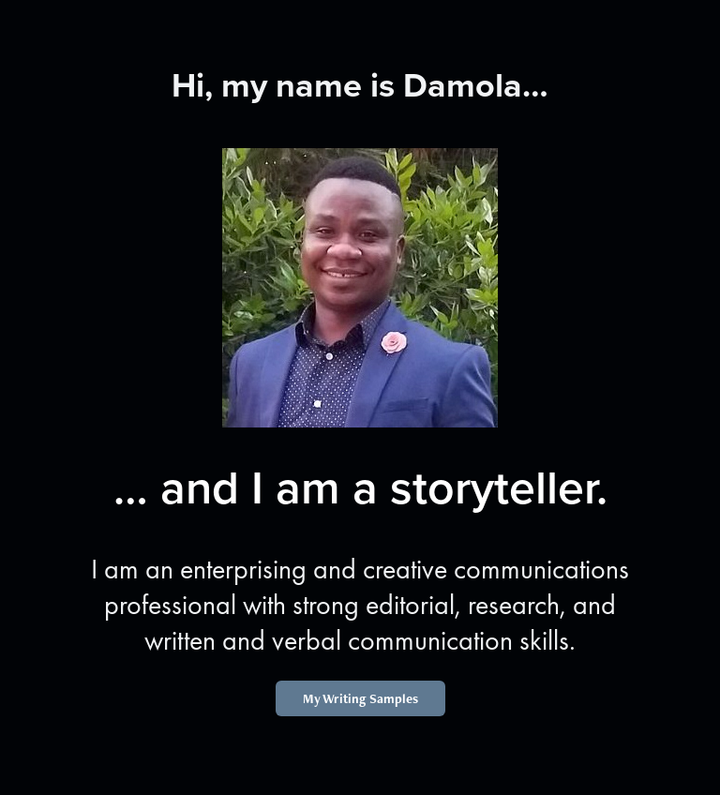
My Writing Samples (360, 698)
